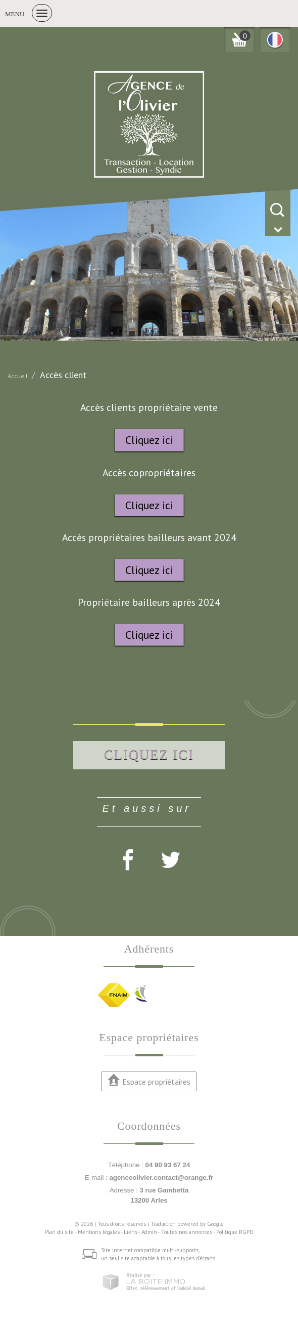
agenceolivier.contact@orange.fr (161, 1177)
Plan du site (59, 1231)
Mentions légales (99, 1231)
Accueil (18, 376)
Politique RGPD (235, 1231)
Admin (149, 1231)
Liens (130, 1231)
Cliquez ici (149, 440)
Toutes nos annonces (186, 1231)
